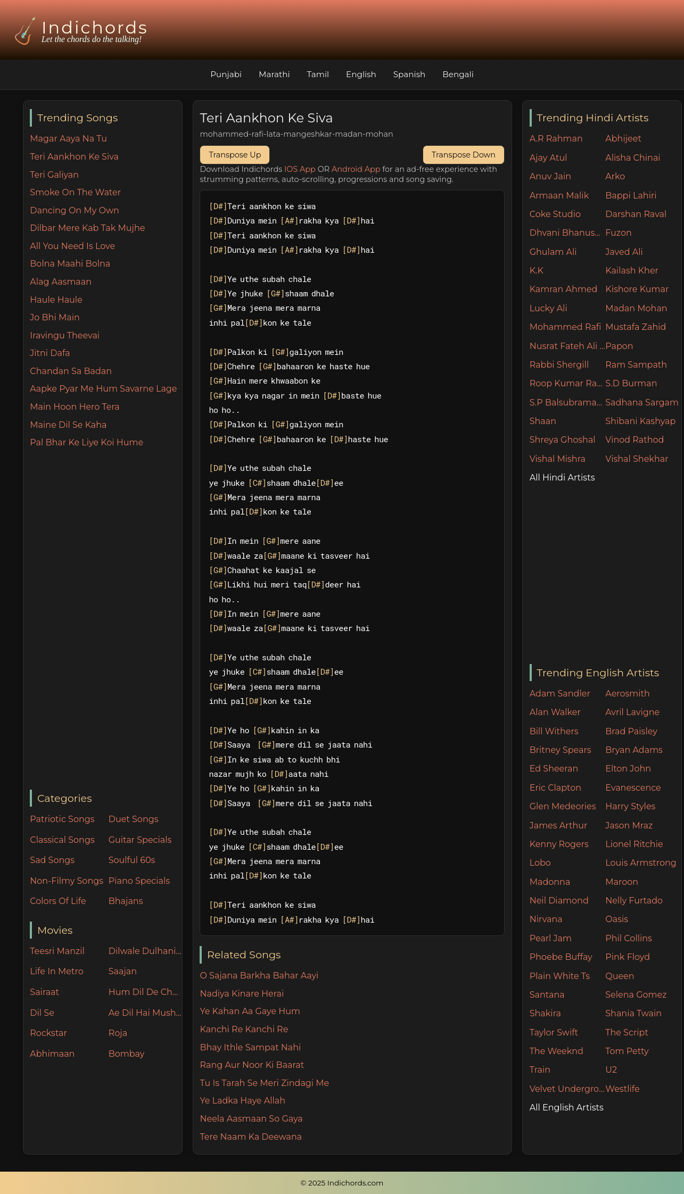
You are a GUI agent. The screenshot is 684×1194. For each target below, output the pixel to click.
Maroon (621, 882)
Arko (615, 176)
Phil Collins (628, 938)
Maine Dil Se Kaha (68, 425)
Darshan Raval (635, 214)
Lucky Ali (548, 308)
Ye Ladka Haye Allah (242, 1101)
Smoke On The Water (75, 192)
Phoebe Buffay (561, 957)
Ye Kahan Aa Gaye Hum (250, 1011)
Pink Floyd (627, 957)
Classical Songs (62, 840)
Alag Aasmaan (61, 282)
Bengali (457, 74)
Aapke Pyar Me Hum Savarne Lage (103, 389)
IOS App (300, 169)
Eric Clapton (555, 788)
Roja (118, 1033)
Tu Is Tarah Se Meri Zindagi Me (264, 1083)
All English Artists (567, 1107)
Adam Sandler (560, 694)
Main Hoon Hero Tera (74, 407)
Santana (547, 995)
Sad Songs (52, 860)
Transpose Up (235, 155)
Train (540, 1070)
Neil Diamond (559, 901)
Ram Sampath (636, 365)
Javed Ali (624, 252)
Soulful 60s (132, 860)
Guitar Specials (140, 840)
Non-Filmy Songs (66, 881)
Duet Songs (134, 819)
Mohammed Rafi (565, 327)
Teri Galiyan (54, 175)
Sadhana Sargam (642, 402)
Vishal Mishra (558, 459)
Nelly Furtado (634, 901)
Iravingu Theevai (65, 335)
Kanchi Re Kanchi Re (244, 1029)
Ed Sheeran (554, 769)
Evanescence (633, 788)
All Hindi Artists (562, 477)
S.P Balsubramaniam (568, 402)
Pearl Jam (551, 938)
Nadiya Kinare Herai (242, 994)
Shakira (545, 1013)
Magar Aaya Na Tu (68, 139)
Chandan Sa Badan (71, 371)
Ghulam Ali (553, 252)
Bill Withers (554, 731)
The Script (626, 1032)
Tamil (318, 74)
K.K (536, 271)
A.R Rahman (556, 139)
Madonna (550, 882)
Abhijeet (623, 139)
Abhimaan (52, 1054)
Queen (619, 976)
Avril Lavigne (632, 712)
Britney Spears (560, 750)
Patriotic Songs (62, 819)
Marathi (274, 74)
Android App (356, 169)
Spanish (409, 74)
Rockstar (48, 1033)
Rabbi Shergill (559, 365)
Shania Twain (633, 1013)
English (361, 74)
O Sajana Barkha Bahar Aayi (259, 976)
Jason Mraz (629, 825)
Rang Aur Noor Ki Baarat (252, 1065)
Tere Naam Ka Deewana (251, 1137)
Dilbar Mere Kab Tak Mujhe (87, 228)
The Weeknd (556, 1051)
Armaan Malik (559, 195)
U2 (611, 1070)
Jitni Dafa (50, 353)
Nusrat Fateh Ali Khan (568, 346)
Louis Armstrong (640, 863)
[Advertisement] (106, 620)
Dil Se (42, 1013)
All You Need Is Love (72, 246)
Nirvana (546, 919)
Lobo (540, 863)
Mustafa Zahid (635, 327)
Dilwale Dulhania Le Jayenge (145, 951)
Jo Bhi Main (54, 317)
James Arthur (559, 825)
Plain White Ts (560, 976)
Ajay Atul (548, 158)
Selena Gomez (635, 995)
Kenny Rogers (559, 844)
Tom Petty (626, 1051)
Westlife (622, 1089)
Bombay (127, 1054)
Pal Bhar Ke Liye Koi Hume (86, 442)
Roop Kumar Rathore (568, 383)
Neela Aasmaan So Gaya (251, 1119)
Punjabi (226, 74)
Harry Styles (630, 806)
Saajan (123, 971)
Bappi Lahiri (630, 195)
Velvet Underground (568, 1089)
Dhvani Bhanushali (568, 233)
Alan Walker (555, 712)
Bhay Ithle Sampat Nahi (250, 1047)
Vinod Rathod (634, 440)
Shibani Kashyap (640, 421)
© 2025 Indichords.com (342, 1183)
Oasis (616, 919)
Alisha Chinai (632, 158)
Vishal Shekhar (636, 459)
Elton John (628, 769)
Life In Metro (56, 971)
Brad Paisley (631, 731)
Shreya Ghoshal (563, 440)
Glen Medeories (563, 806)
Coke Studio (555, 214)
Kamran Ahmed (564, 289)
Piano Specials (139, 881)
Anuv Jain (550, 176)
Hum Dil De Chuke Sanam (145, 992)
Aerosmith (627, 694)
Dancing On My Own (74, 210)
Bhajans (126, 901)
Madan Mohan (636, 308)
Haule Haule (56, 300)
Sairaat (44, 992)
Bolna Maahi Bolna (70, 264)
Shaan (543, 421)
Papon (619, 346)
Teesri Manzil (57, 951)
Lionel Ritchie (634, 844)
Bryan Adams (634, 750)
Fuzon (618, 233)
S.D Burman (631, 383)
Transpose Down (464, 155)
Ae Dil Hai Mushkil (145, 1013)
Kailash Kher (631, 271)
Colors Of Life (58, 901)
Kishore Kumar (637, 289)
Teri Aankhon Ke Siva (74, 157)
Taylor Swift (554, 1032)
